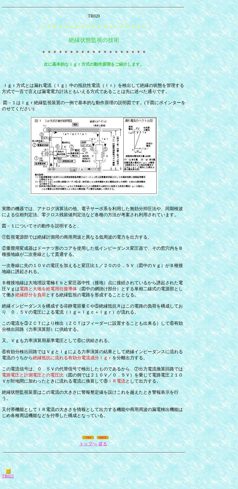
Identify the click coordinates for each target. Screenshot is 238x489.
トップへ (88, 443)
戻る (102, 443)
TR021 (8, 476)
